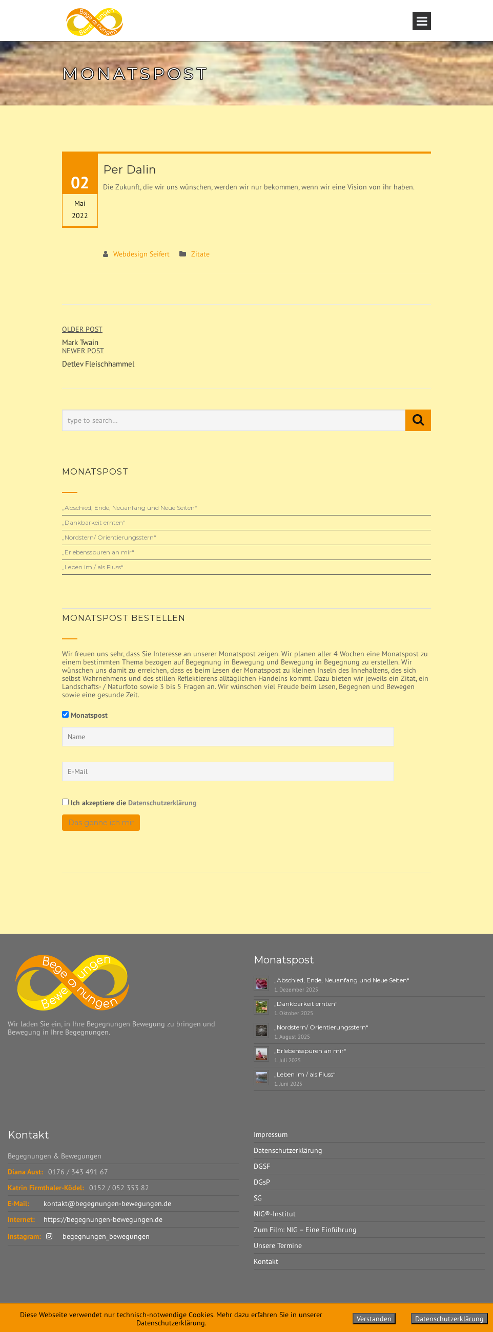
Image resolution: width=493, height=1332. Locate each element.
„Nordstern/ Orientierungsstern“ (109, 537)
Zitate (200, 254)
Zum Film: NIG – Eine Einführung (305, 1229)
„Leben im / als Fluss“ (93, 567)
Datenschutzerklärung (162, 802)
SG (258, 1197)
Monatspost (89, 715)
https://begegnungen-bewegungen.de (103, 1219)
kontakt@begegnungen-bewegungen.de (107, 1203)
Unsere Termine (278, 1245)
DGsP (262, 1182)
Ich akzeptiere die (129, 802)
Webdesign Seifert (141, 254)
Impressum (270, 1134)
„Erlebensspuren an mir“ (98, 552)
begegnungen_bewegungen (98, 1236)
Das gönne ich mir (101, 822)
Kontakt (266, 1261)
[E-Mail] (228, 771)
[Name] (228, 736)
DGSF (262, 1166)
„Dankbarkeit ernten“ (94, 522)
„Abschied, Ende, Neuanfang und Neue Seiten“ (129, 507)
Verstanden (374, 1318)
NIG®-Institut (275, 1213)
